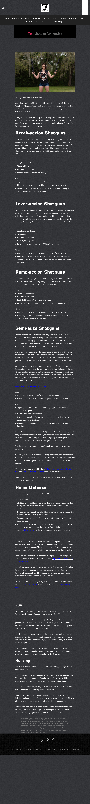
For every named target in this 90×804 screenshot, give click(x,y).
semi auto (39, 725)
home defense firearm (37, 721)
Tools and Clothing (57, 22)
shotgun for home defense (30, 730)
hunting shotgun (32, 723)
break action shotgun (37, 719)
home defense (50, 719)
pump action (65, 723)
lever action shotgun (54, 723)
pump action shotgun (28, 725)
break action (25, 719)
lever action (42, 723)
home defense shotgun (53, 721)
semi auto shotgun (49, 725)
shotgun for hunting (46, 730)
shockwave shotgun (36, 728)
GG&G (82, 18)
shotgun (64, 728)
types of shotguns (41, 732)
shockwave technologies (52, 728)
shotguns (31, 732)
